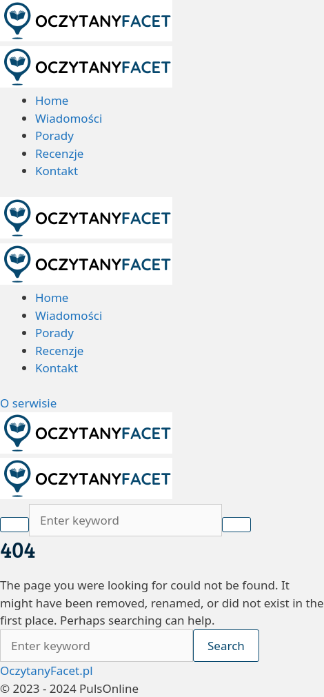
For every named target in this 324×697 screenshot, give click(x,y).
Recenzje (59, 153)
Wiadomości (68, 118)
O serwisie (28, 403)
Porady (54, 135)
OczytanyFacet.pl (46, 670)
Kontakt (56, 171)
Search (226, 646)
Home (51, 100)
